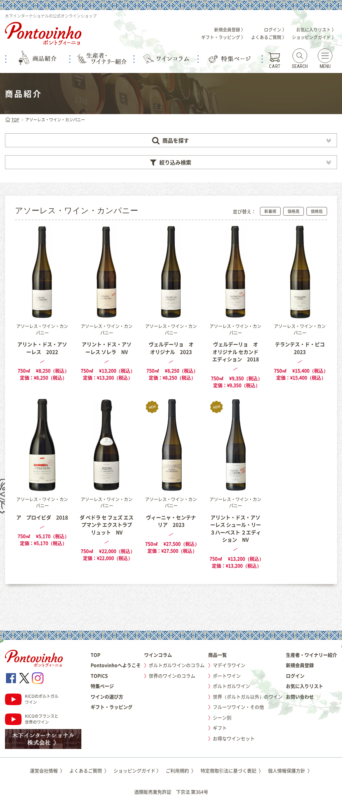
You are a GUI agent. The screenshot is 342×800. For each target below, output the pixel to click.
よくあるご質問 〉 (269, 37)
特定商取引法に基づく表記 (232, 770)
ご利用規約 (181, 770)
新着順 (270, 211)
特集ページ (102, 686)
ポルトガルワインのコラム (177, 665)
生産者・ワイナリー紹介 (311, 654)
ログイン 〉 (275, 29)
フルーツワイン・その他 (238, 706)
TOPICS (99, 675)
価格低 (317, 211)
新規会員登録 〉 (229, 29)
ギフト (220, 727)
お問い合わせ (300, 696)
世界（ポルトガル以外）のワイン (248, 696)
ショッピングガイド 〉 (314, 37)
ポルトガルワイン (231, 686)
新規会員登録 (300, 665)
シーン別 (222, 717)
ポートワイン (227, 675)
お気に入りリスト (304, 686)
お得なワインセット (234, 738)
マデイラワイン (229, 665)
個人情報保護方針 (290, 770)
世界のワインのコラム (172, 675)
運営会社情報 (47, 770)
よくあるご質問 (89, 770)
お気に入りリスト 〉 (316, 29)
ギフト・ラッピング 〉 (223, 37)
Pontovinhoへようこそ (116, 665)
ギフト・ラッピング (111, 706)
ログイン (295, 675)
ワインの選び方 (107, 696)
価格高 (293, 211)
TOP (12, 120)
